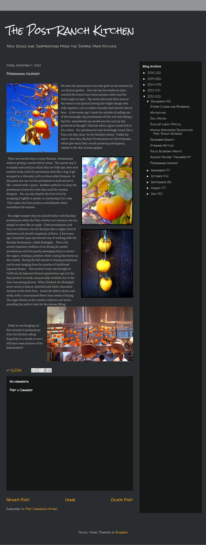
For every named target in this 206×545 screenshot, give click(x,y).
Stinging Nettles (162, 145)
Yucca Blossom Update (166, 151)
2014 (151, 84)
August (156, 188)
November (158, 170)
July (154, 194)
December (158, 101)
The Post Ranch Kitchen (70, 30)
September (159, 182)
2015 (151, 79)
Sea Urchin (158, 118)
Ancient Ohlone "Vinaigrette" (170, 157)
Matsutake (158, 112)
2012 (151, 96)
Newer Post (18, 499)
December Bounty (162, 139)
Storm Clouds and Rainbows (169, 106)
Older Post (122, 499)
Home (70, 499)
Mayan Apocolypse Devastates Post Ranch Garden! (171, 132)
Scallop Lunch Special (165, 124)
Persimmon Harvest (164, 163)
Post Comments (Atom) (41, 509)
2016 (151, 73)
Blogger (121, 532)
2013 (151, 90)
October (157, 176)
